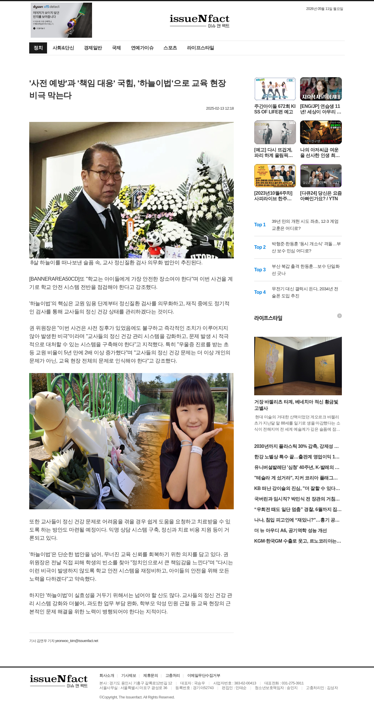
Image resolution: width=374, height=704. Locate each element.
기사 (32, 641)
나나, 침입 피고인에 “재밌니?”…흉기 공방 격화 (297, 520)
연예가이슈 (142, 47)
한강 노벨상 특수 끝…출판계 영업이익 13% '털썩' (297, 457)
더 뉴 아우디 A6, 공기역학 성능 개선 (290, 530)
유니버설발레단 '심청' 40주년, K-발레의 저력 (297, 468)
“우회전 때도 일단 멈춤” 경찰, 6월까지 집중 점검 (298, 510)
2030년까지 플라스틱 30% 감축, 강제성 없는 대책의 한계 (296, 447)
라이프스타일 (200, 47)
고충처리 (172, 675)
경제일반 (93, 47)
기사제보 (128, 675)
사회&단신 (63, 47)
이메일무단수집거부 (203, 675)
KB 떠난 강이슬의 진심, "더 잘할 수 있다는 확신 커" (297, 489)
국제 (116, 47)
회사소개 (106, 675)
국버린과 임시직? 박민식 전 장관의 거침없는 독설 (297, 499)
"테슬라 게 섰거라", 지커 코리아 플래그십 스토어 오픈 (296, 478)
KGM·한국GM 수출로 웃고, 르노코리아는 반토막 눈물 (295, 542)
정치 (38, 47)
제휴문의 (150, 675)
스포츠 (170, 47)
